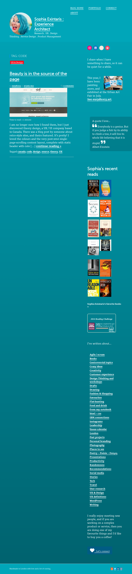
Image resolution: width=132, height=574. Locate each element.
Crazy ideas (96, 366)
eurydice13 (16, 86)
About (74, 12)
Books (93, 358)
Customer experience (102, 374)
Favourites (96, 397)
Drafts (93, 385)
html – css (95, 413)
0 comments (69, 86)
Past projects (97, 437)
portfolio (94, 8)
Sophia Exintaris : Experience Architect (49, 24)
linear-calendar (98, 429)
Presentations (98, 457)
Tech (92, 480)
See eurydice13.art (99, 99)
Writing (94, 504)
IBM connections (99, 417)
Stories (94, 476)
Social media (97, 472)
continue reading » (48, 146)
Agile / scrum (97, 354)
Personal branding (100, 441)
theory (54, 151)
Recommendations (100, 469)
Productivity (97, 461)
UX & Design (17, 62)
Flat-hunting (97, 401)
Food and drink (98, 405)
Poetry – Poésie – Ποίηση (103, 453)
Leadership (96, 425)
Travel (93, 484)
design (36, 151)
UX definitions (98, 496)
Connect (111, 8)
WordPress (96, 500)
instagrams (96, 421)
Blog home (76, 8)
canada (22, 151)
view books (112, 331)
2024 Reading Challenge (101, 319)
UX (60, 151)
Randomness (97, 465)
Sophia (98, 324)
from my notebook (100, 409)
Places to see (97, 449)
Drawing (94, 389)
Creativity (95, 370)
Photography (97, 445)
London (94, 433)
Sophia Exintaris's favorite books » (104, 305)
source (45, 151)
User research (97, 488)
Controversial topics (101, 362)
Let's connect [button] (100, 550)
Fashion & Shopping (101, 393)
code (29, 151)
